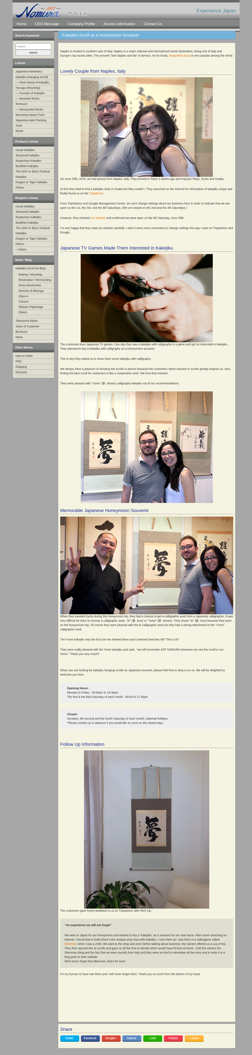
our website (98, 218)
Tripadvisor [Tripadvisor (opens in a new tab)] (96, 193)
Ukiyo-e (23, 296)
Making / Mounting (30, 274)
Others (20, 187)
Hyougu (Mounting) (28, 87)
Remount (21, 104)
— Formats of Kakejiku (30, 93)
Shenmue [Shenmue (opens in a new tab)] (71, 944)
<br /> (106, 1002)
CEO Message (47, 24)
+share (194, 1038)
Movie (19, 131)
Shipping (21, 366)
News (19, 337)
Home (22, 24)
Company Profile (81, 24)
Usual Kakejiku (25, 150)
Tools (19, 125)
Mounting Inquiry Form (30, 114)
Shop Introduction (30, 285)
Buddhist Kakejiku (27, 166)
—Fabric (21, 249)
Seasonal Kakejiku (27, 155)
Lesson (20, 63)
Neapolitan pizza (179, 55)
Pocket (173, 1038)
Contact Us (153, 24)
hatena (132, 1038)
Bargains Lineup (26, 198)
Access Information (119, 24)
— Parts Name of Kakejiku (33, 82)
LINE (152, 1038)
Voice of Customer (27, 326)
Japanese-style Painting (31, 120)
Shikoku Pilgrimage (31, 307)
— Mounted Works (28, 98)
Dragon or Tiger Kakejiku (31, 182)
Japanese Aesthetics (29, 71)
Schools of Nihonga (31, 290)
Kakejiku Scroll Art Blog (31, 268)
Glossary (21, 372)
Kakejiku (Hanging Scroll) (32, 77)
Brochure (21, 331)
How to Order (24, 356)
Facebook (90, 1038)
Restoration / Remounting (35, 280)
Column (23, 301)
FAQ (18, 361)
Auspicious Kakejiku (28, 160)
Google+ (111, 1038)
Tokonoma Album (27, 320)
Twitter (69, 1038)
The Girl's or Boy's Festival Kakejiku (33, 174)
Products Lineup (26, 141)
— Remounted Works (29, 109)
